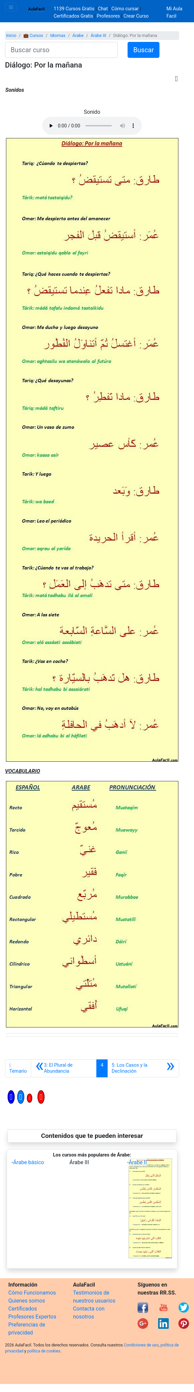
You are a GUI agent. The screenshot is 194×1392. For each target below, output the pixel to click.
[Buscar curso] (61, 50)
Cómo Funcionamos (32, 1293)
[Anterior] (64, 1068)
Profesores (108, 16)
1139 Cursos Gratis (75, 9)
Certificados (22, 1309)
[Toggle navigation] (11, 7)
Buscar (143, 50)
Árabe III (98, 35)
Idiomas (57, 35)
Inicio (11, 35)
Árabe (77, 35)
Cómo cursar (125, 9)
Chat (103, 9)
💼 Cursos (33, 35)
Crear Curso (136, 16)
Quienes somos (26, 1301)
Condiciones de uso (141, 1345)
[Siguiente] (143, 1068)
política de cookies (43, 1351)
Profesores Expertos (32, 1317)
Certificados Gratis (73, 16)
